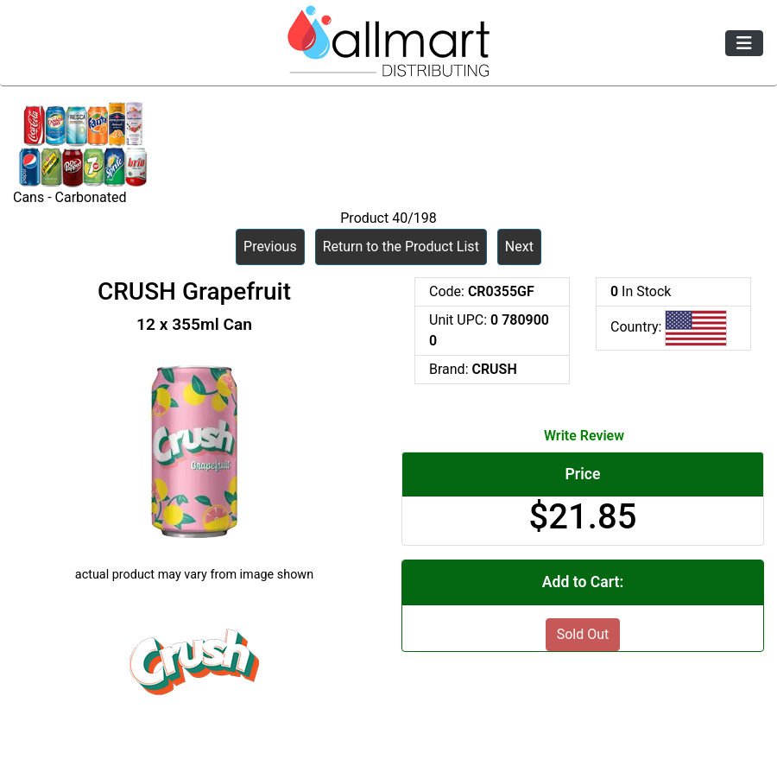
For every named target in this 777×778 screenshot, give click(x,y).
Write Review (584, 435)
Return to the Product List (401, 246)
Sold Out (583, 634)
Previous (270, 246)
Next (519, 246)
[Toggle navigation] (744, 43)
